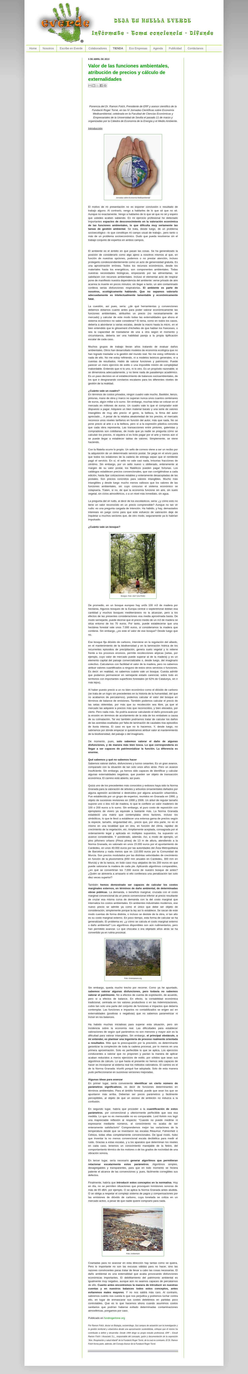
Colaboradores (98, 48)
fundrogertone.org (114, 1318)
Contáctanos (195, 48)
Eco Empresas (138, 48)
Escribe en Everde (71, 48)
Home (33, 48)
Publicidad (175, 48)
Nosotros (48, 48)
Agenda (158, 48)
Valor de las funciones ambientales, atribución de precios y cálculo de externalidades (128, 72)
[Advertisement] (134, 98)
